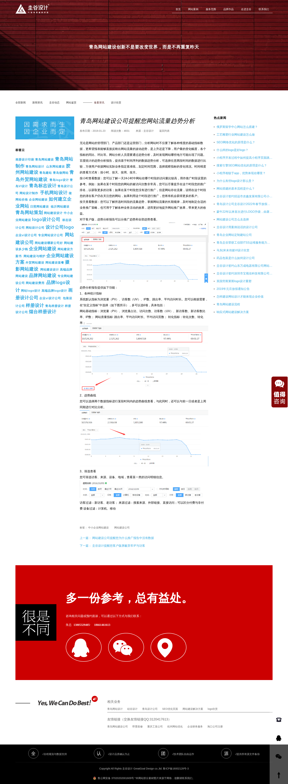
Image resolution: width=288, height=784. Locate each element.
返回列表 (164, 130)
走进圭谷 (246, 9)
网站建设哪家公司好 (49, 242)
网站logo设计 (30, 290)
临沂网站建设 (60, 206)
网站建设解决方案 (193, 703)
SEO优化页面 (170, 703)
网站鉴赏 (71, 102)
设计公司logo (60, 227)
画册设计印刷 (24, 159)
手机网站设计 (54, 192)
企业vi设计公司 (26, 235)
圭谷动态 (54, 102)
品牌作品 (228, 9)
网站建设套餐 (54, 262)
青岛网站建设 (44, 159)
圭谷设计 (148, 130)
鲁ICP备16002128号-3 (176, 762)
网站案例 (193, 9)
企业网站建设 (38, 199)
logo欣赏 (213, 703)
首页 (178, 9)
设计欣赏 (116, 102)
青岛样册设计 (54, 306)
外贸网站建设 (35, 262)
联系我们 (264, 9)
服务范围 (211, 9)
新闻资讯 (37, 102)
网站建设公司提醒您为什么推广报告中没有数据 (122, 538)
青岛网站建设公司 (117, 720)
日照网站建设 (39, 206)
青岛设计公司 (150, 703)
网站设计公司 (35, 227)
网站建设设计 (53, 213)
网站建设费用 (35, 283)
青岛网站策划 (29, 212)
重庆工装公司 (155, 720)
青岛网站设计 (35, 166)
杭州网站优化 (175, 720)
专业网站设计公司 (50, 235)
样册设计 (35, 305)
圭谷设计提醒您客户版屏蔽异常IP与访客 (118, 545)
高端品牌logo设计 (54, 290)
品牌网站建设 (42, 275)
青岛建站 (45, 172)
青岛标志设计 (43, 185)
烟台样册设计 (42, 311)
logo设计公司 (46, 219)
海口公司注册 (215, 720)
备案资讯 (99, 102)
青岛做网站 (61, 172)
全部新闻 (20, 102)
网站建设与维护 (34, 256)
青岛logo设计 (59, 179)
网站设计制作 (28, 193)
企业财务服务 (195, 720)
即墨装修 (137, 720)
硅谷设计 (132, 703)
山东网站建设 (55, 166)
